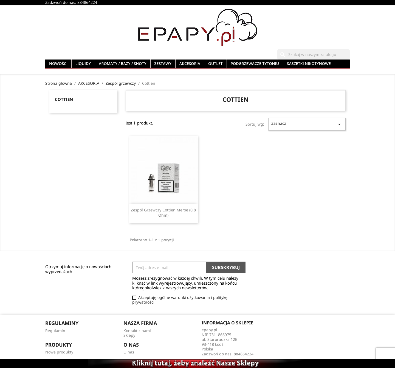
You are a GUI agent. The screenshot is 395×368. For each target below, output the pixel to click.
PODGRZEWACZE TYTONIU (255, 63)
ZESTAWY (162, 63)
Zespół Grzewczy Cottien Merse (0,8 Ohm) (163, 212)
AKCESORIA (189, 63)
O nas (128, 352)
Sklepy (129, 335)
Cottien (64, 99)
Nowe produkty (59, 352)
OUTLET (215, 63)
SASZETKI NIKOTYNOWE (309, 63)
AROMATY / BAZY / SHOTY (122, 63)
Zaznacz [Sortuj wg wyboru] (307, 124)
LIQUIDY (83, 63)
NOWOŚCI (58, 63)
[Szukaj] (313, 54)
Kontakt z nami (137, 330)
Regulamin (55, 330)
